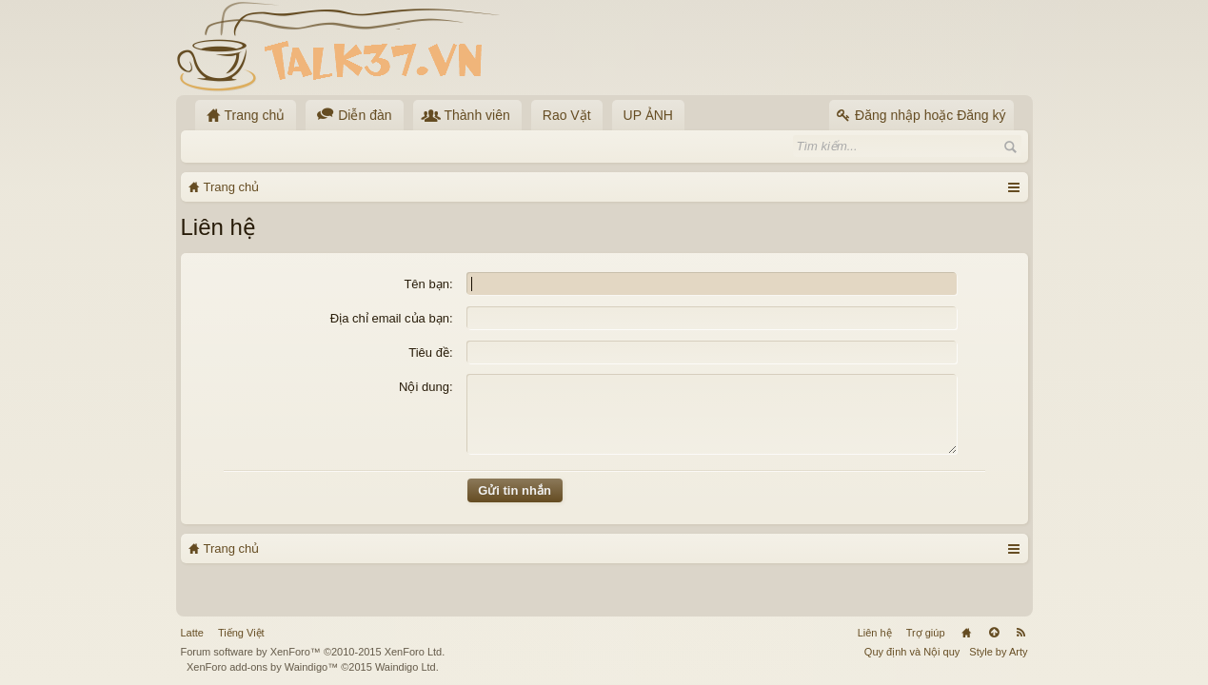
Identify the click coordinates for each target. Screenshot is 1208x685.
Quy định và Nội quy (912, 651)
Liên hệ (875, 632)
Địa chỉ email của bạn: (391, 318)
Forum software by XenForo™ (313, 651)
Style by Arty (998, 651)
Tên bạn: (428, 284)
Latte (192, 632)
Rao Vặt (567, 115)
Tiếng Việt (241, 632)
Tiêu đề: (430, 352)
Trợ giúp (925, 632)
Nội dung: (425, 387)
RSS (1021, 632)
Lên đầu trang (993, 632)
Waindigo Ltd (405, 667)
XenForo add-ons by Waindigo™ (262, 667)
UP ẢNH (648, 115)
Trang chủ (966, 632)
